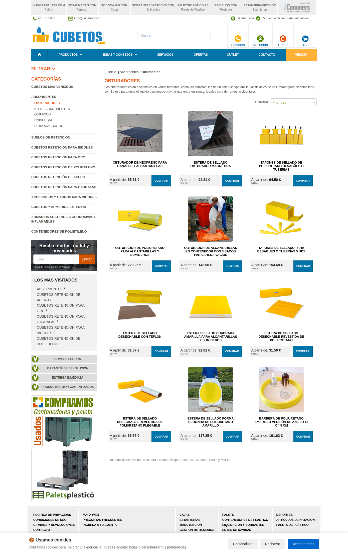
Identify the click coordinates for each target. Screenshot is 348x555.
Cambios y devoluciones (54, 525)
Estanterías (190, 520)
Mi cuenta (260, 41)
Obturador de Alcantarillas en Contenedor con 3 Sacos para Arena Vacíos (210, 251)
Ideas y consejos (118, 54)
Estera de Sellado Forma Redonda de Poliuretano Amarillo (211, 422)
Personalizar (243, 544)
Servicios (165, 54)
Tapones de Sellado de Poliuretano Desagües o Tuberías (281, 166)
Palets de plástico (292, 525)
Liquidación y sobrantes (243, 525)
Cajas (185, 515)
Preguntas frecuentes (102, 520)
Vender (301, 54)
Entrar (283, 41)
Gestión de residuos (197, 530)
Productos (68, 54)
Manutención (191, 525)
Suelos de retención (50, 137)
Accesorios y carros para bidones (64, 197)
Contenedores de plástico (245, 520)
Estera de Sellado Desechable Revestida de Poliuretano (281, 336)
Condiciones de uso (50, 520)
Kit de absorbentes (52, 109)
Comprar (161, 180)
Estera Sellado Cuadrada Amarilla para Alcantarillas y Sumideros (210, 336)
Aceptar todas (303, 544)
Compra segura (67, 359)
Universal (43, 120)
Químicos (42, 114)
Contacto (238, 41)
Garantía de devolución (67, 368)
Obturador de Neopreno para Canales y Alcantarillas (140, 164)
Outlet (233, 54)
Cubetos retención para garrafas (63, 187)
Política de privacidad (52, 515)
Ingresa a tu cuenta (100, 525)
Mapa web (91, 515)
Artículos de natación (295, 520)
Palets (228, 515)
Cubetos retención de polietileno (63, 167)
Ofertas (201, 54)
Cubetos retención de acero (58, 177)
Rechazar (272, 544)
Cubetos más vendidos (52, 87)
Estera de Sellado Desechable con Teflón (139, 334)
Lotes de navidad (236, 530)
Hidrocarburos (48, 126)
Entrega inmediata (67, 377)
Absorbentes (43, 97)
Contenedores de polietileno (59, 231)
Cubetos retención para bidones (62, 147)
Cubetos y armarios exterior (58, 207)
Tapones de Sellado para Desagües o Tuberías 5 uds (281, 249)
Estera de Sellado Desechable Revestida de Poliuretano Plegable (140, 422)
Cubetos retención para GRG (58, 157)
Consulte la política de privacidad (51, 266)
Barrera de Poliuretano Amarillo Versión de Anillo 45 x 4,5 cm (281, 422)
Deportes (284, 515)
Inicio (112, 72)
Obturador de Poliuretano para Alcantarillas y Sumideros (139, 251)
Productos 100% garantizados (68, 387)
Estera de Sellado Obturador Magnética (210, 164)
